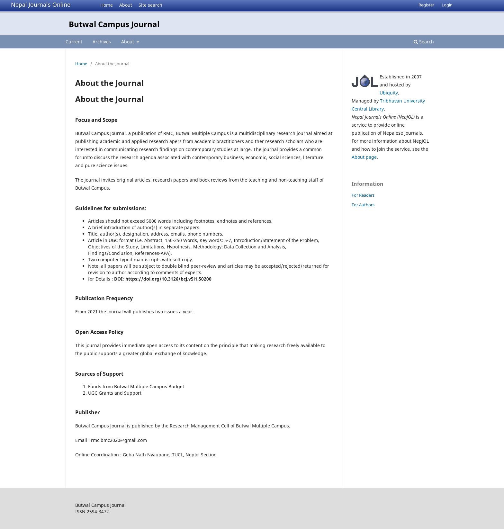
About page (364, 157)
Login (447, 5)
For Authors (363, 205)
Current (74, 42)
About (125, 5)
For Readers (363, 195)
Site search (150, 5)
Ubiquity (389, 93)
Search (424, 42)
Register (426, 5)
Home (106, 5)
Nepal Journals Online (40, 4)
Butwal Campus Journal (114, 24)
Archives (102, 42)
